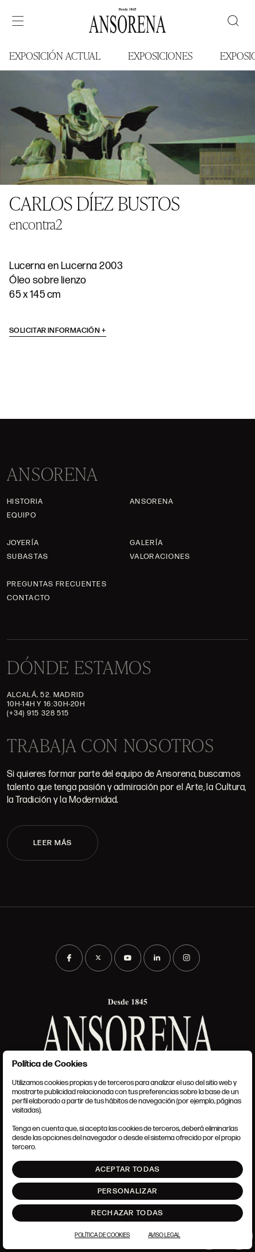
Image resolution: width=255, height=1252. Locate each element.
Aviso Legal (164, 1235)
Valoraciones (160, 556)
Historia (25, 501)
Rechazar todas (127, 1213)
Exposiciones (160, 55)
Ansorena (151, 501)
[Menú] (18, 20)
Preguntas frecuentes (57, 584)
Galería (146, 542)
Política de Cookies (102, 1235)
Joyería (23, 542)
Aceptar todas (127, 1169)
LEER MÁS (52, 842)
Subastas (27, 556)
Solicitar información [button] (57, 330)
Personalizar (128, 1191)
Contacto (28, 597)
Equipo (21, 515)
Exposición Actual (55, 55)
